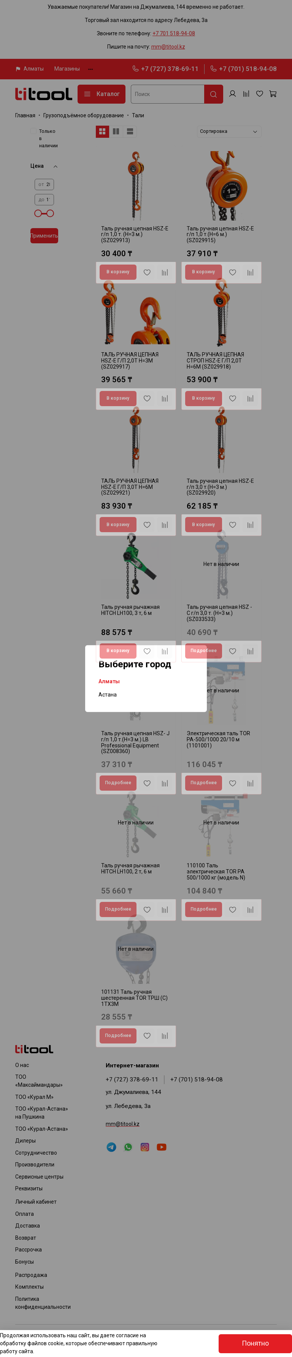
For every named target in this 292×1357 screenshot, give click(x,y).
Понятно (255, 1343)
